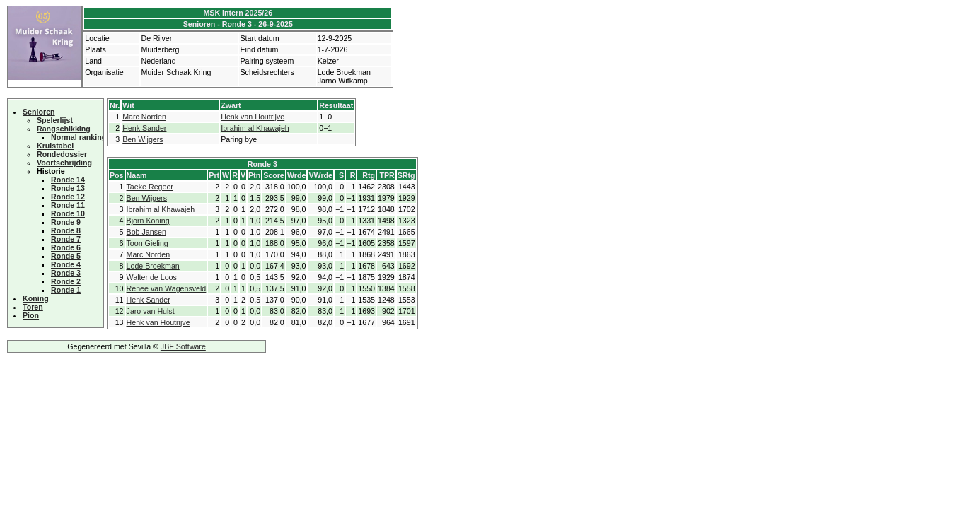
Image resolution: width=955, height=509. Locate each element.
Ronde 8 (66, 230)
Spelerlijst (55, 120)
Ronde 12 (68, 196)
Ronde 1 (66, 290)
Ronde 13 (68, 188)
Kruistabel (55, 145)
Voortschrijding (64, 162)
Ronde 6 (66, 247)
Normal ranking (78, 137)
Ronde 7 (66, 239)
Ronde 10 (68, 213)
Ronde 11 (68, 205)
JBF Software (183, 346)
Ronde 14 (68, 179)
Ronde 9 (66, 222)
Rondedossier (62, 154)
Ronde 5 (66, 256)
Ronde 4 (66, 264)
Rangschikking (64, 128)
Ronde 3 (66, 273)
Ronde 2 (66, 281)
